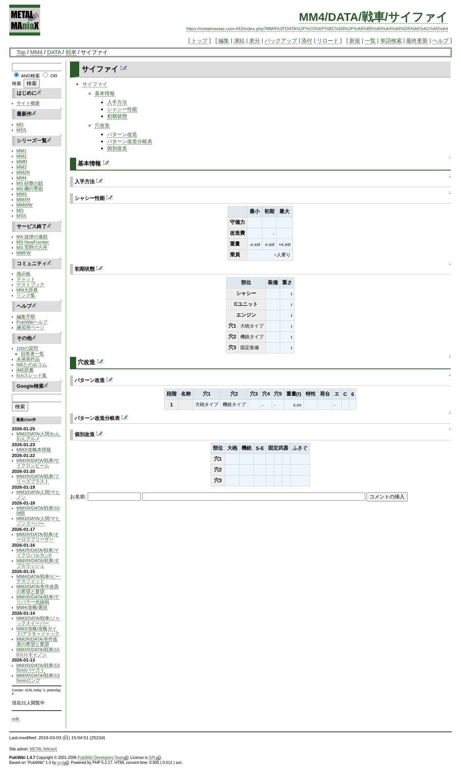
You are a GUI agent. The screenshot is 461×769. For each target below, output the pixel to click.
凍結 (239, 41)
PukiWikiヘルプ (32, 321)
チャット (26, 278)
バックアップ (281, 41)
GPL (155, 757)
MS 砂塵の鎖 (30, 183)
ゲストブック (30, 284)
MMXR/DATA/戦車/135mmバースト (38, 668)
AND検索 (30, 75)
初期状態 (117, 116)
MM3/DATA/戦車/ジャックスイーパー (38, 621)
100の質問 (27, 348)
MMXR (24, 199)
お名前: (79, 497)
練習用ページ (30, 327)
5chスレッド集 (32, 375)
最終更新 (417, 41)
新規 (354, 41)
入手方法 (117, 102)
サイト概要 (28, 103)
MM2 (22, 156)
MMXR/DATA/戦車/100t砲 (38, 510)
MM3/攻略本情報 (34, 449)
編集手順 (26, 316)
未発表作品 (28, 358)
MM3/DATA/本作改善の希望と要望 (38, 589)
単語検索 (391, 41)
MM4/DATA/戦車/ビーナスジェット (38, 579)
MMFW (24, 252)
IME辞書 (25, 369)
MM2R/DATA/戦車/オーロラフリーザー (38, 537)
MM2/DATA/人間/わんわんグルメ (38, 436)
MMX (22, 193)
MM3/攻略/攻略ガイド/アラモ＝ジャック (38, 631)
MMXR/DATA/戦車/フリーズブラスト (38, 479)
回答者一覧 (32, 353)
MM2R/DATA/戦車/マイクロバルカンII (38, 552)
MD (20, 124)
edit (15, 718)
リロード (328, 41)
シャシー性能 (122, 109)
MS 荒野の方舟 (32, 247)
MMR (22, 161)
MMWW (24, 204)
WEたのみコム (32, 364)
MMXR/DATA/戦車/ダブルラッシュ (38, 563)
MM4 (36, 52)
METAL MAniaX (43, 749)
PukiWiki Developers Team (103, 757)
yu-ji (62, 762)
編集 (223, 41)
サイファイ (94, 84)
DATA (54, 52)
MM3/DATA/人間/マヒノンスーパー (38, 521)
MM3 (22, 166)
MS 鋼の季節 (30, 188)
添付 (306, 41)
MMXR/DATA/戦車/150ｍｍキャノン (38, 652)
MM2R (23, 172)
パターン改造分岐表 (129, 141)
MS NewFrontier (33, 241)
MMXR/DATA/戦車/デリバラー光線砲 (38, 599)
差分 (254, 41)
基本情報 (105, 93)
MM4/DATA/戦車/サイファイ (373, 16)
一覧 (370, 41)
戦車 (71, 52)
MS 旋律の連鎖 (32, 236)
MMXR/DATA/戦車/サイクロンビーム (38, 463)
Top (21, 52)
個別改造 (117, 148)
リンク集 (26, 295)
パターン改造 (122, 134)
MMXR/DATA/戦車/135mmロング (38, 678)
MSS (21, 129)
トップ (199, 41)
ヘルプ (440, 41)
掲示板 (24, 273)
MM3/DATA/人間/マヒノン (38, 494)
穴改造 (102, 125)
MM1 (22, 150)
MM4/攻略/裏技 (32, 607)
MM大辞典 (27, 289)
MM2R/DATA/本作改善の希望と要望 (37, 641)
